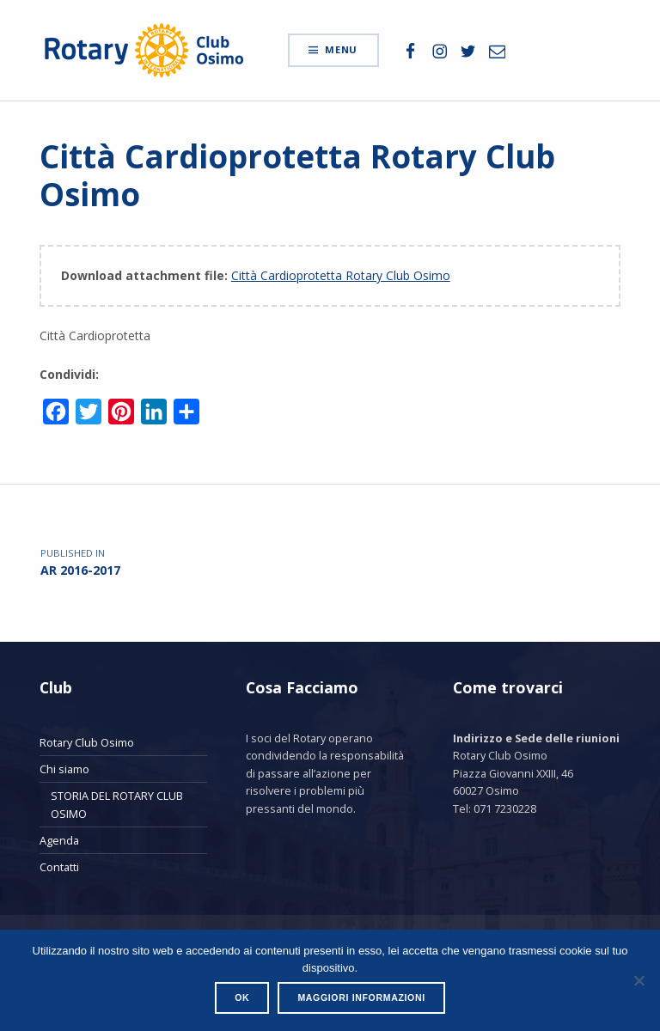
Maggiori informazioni (361, 997)
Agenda (59, 840)
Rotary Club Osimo (87, 742)
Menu (341, 49)
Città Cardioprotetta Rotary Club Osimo (340, 275)
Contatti (59, 867)
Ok (242, 997)
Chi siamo (64, 769)
